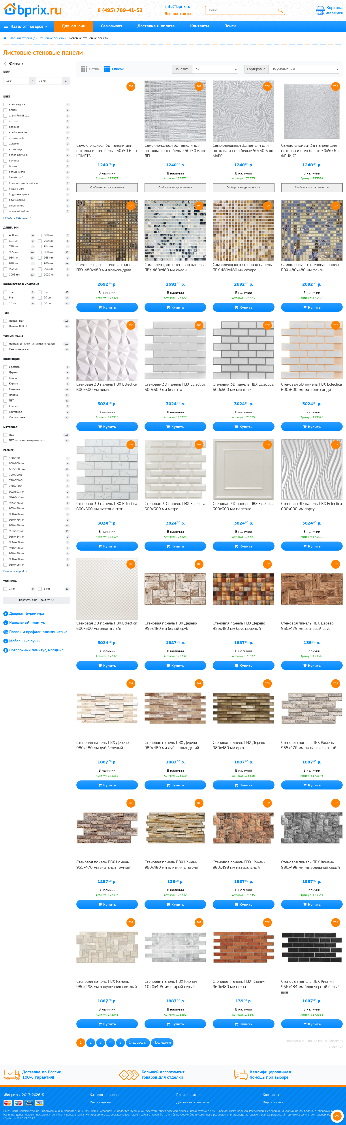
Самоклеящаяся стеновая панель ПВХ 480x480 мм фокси (310, 267)
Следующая (138, 1042)
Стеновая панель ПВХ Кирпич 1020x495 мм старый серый (171, 984)
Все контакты (178, 14)
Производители (189, 1095)
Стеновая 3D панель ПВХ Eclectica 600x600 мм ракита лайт (106, 626)
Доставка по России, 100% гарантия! (42, 1075)
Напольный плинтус (27, 623)
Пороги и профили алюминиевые (38, 632)
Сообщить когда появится (107, 187)
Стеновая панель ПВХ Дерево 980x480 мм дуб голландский (172, 745)
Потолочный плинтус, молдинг (36, 650)
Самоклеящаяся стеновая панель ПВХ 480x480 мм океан (174, 267)
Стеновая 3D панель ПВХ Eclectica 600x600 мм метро (175, 506)
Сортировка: (256, 69)
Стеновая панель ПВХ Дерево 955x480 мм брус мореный (239, 626)
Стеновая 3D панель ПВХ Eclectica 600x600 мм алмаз (106, 387)
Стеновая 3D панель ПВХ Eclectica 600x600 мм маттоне (243, 387)
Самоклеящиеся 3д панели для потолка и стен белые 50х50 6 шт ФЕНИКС (311, 151)
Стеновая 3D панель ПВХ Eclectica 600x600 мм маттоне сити (106, 506)
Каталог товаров (104, 1095)
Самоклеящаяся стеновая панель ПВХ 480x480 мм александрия (105, 267)
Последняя (162, 1042)
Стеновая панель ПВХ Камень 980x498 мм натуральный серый (310, 865)
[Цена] (16, 81)
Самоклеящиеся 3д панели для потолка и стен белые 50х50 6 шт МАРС (243, 151)
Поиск (230, 26)
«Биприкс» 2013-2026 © (24, 1095)
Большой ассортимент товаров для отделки (163, 1075)
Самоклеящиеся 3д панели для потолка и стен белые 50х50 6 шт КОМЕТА (106, 151)
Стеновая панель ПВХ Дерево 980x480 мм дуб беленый (102, 745)
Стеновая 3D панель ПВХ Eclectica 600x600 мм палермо (243, 506)
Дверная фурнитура (26, 614)
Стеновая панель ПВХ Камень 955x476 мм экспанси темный (103, 865)
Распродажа (100, 1102)
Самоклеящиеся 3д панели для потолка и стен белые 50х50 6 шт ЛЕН (175, 151)
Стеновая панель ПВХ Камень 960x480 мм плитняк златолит (172, 865)
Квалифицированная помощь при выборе (270, 1075)
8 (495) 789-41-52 (120, 10)
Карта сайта (273, 1102)
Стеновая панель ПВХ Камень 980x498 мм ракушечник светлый (106, 984)
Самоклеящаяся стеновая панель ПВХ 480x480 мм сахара (242, 267)
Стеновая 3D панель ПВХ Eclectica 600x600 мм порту (311, 506)
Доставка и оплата (156, 26)
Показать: (182, 69)
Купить (107, 307)
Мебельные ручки (25, 641)
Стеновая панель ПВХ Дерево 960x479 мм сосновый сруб (307, 626)
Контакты (199, 26)
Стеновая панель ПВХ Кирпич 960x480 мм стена (239, 984)
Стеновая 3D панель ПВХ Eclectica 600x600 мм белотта (175, 387)
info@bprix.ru (177, 7)
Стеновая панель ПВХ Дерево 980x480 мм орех (239, 745)
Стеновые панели (51, 38)
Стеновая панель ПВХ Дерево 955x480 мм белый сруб (171, 626)
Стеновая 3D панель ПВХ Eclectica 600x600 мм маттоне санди (311, 387)
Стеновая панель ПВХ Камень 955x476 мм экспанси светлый (308, 745)
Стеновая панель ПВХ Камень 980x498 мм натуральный (239, 865)
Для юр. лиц (73, 26)
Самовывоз (111, 26)
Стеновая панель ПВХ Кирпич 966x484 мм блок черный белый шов (310, 987)
